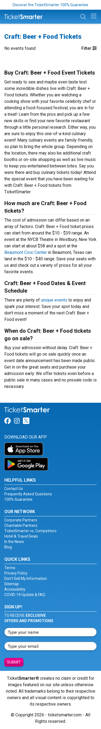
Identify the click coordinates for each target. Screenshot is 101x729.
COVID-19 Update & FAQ (24, 595)
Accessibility (14, 589)
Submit (14, 662)
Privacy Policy (15, 573)
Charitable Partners (20, 525)
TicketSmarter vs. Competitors (30, 531)
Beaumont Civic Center (25, 252)
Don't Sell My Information (25, 578)
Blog (8, 547)
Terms (9, 568)
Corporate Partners (20, 520)
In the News (14, 541)
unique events (54, 300)
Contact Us (13, 488)
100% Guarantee (18, 499)
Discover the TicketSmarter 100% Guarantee (50, 5)
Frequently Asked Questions (28, 494)
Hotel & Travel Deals (21, 536)
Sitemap (11, 584)
